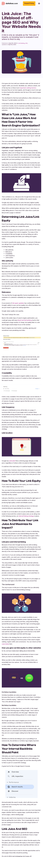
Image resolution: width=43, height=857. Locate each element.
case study (5, 644)
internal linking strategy (26, 516)
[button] (39, 3)
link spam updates (18, 303)
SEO (26, 43)
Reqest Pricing (29, 3)
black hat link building (25, 320)
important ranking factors (28, 88)
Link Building (21, 43)
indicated (12, 461)
